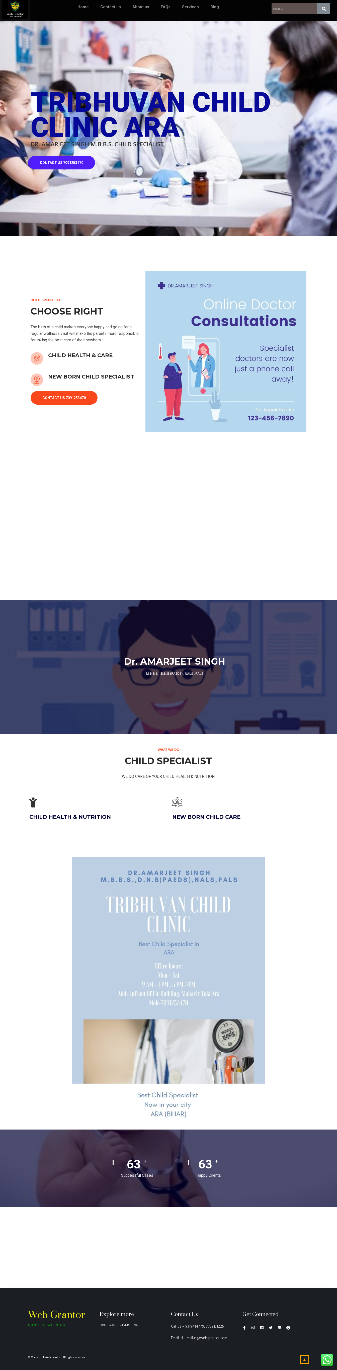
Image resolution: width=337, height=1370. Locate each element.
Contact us (110, 7)
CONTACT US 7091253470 (61, 163)
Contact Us (184, 1314)
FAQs (166, 7)
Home (83, 7)
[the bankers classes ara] (168, 1247)
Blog (214, 7)
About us (140, 7)
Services (190, 7)
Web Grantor (56, 1315)
